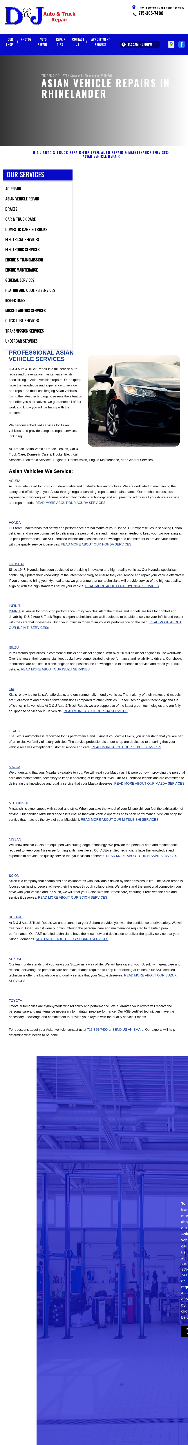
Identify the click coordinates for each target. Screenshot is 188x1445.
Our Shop (9, 42)
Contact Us (78, 42)
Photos (26, 39)
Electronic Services (37, 469)
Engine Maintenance (104, 469)
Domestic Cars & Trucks (44, 463)
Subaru (16, 926)
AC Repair (16, 458)
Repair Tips (60, 42)
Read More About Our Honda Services (96, 554)
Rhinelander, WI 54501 (98, 75)
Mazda (14, 776)
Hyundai (16, 573)
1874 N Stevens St (72, 75)
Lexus (14, 740)
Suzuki (15, 968)
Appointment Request (100, 42)
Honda (15, 532)
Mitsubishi (18, 812)
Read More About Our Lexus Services (126, 756)
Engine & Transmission (70, 469)
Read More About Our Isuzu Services (55, 679)
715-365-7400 (151, 13)
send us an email (127, 1039)
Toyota (15, 1010)
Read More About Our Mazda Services (149, 793)
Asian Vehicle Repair (41, 458)
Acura (14, 490)
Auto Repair (42, 42)
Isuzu (14, 657)
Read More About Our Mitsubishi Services (119, 829)
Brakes (63, 458)
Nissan (15, 848)
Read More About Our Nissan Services (141, 865)
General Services (140, 469)
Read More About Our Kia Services (95, 720)
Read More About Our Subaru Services (72, 948)
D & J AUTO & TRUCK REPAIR (57, 162)
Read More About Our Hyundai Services (122, 595)
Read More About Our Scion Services (72, 906)
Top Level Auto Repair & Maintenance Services (125, 162)
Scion (14, 885)
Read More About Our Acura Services (70, 512)
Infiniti (15, 615)
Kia (11, 698)
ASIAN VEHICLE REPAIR (101, 166)
